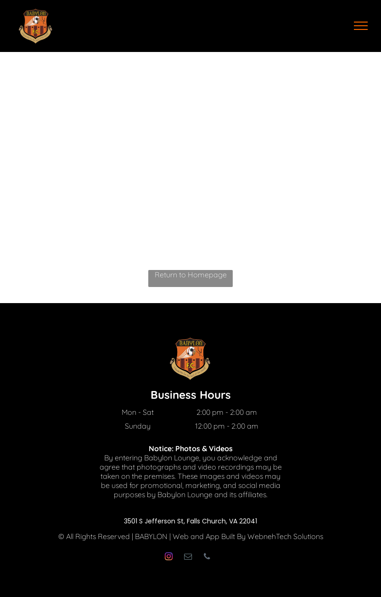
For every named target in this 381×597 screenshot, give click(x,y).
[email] (188, 558)
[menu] (361, 26)
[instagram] (168, 558)
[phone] (207, 558)
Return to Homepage (191, 274)
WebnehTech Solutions (285, 536)
